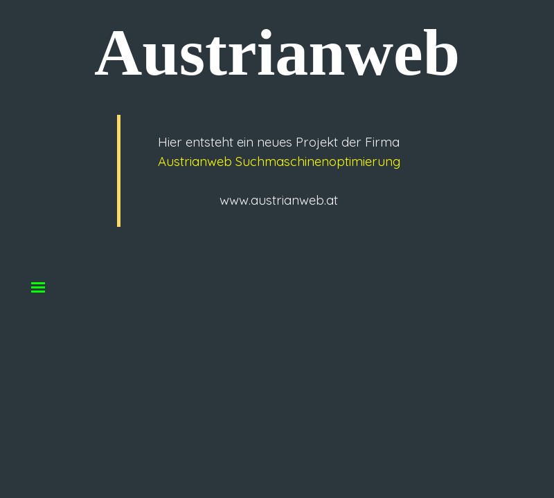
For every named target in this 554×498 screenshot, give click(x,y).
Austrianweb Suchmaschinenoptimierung (279, 161)
